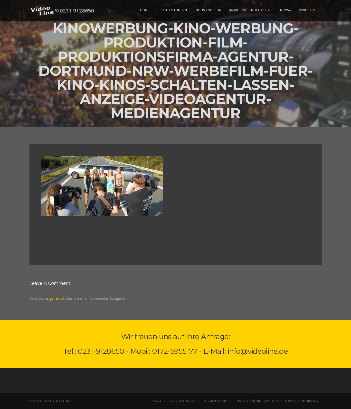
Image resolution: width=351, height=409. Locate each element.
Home (145, 10)
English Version (208, 10)
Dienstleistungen (171, 10)
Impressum (306, 10)
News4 (285, 10)
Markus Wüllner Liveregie (250, 10)
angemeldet (55, 298)
